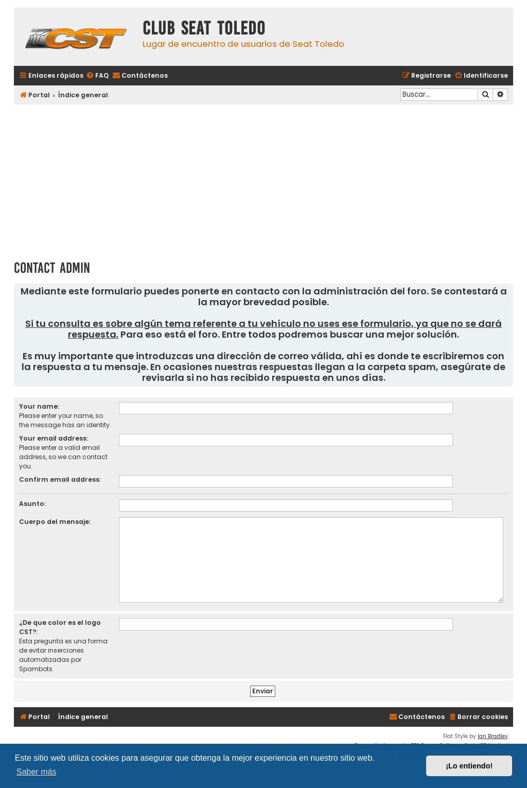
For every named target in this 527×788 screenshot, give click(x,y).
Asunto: (32, 503)
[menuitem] (97, 76)
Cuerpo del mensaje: (55, 521)
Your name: (39, 406)
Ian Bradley (493, 736)
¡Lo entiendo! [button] (469, 766)
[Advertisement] (263, 179)
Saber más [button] (36, 771)
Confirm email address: (60, 479)
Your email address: (53, 438)
